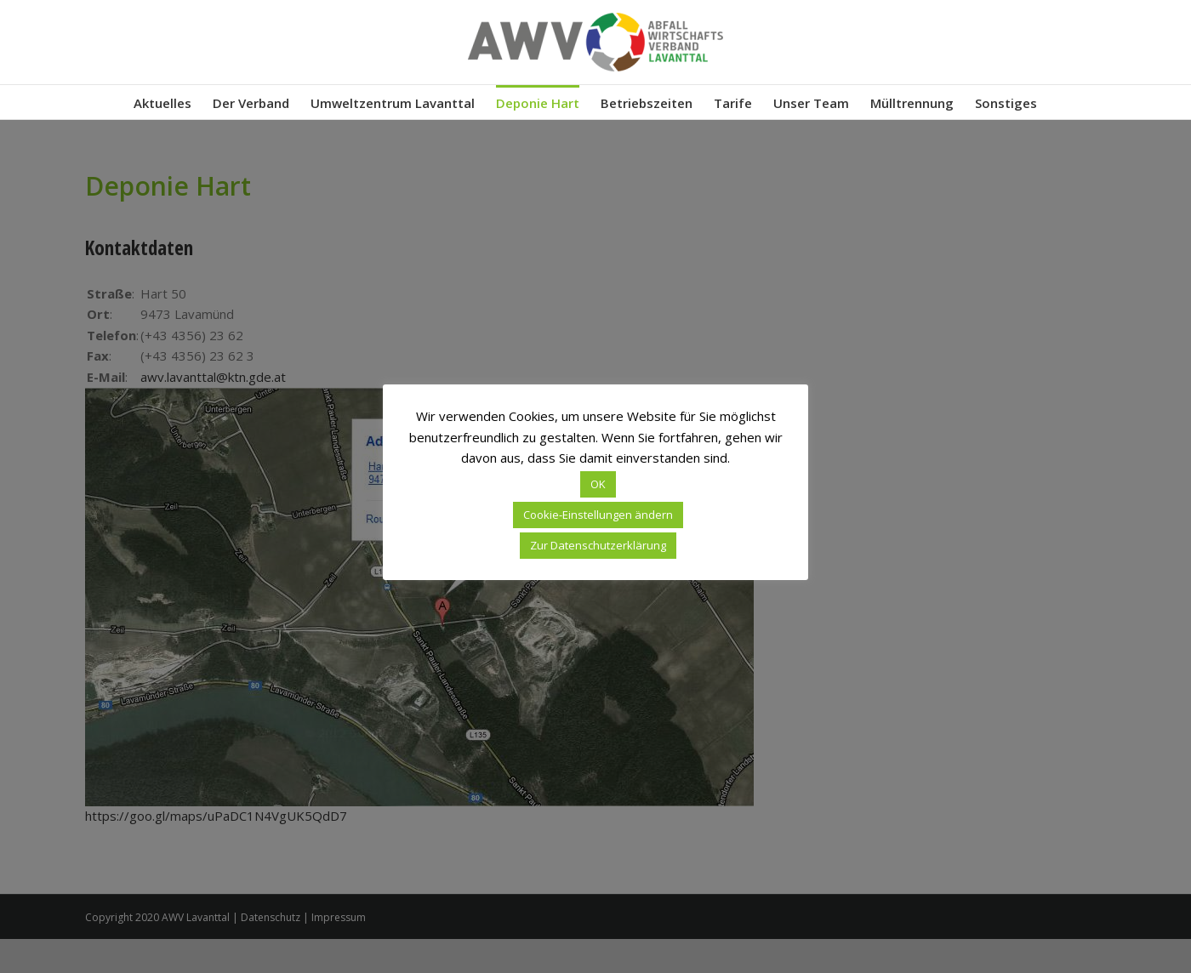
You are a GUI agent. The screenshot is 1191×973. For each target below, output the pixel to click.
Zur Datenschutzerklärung (598, 545)
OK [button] (598, 484)
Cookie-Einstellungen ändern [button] (598, 514)
